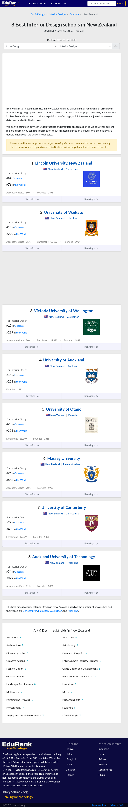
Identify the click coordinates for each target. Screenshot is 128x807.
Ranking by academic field (61, 39)
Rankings (91, 199)
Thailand (103, 764)
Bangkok (71, 759)
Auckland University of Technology (61, 556)
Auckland (73, 610)
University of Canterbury (61, 507)
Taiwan (103, 759)
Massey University (61, 458)
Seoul (69, 764)
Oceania (74, 14)
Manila (70, 774)
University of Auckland (61, 360)
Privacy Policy (118, 805)
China (102, 774)
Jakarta (70, 769)
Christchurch (30, 610)
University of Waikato (61, 212)
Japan (102, 754)
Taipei (69, 754)
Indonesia (104, 748)
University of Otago (61, 409)
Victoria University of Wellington (61, 310)
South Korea (105, 769)
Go (116, 46)
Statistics (32, 199)
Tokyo (70, 748)
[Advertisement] (30, 81)
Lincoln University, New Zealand (61, 163)
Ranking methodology (17, 797)
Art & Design (38, 14)
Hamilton (43, 610)
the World (20, 184)
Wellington (56, 610)
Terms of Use (99, 805)
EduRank (79, 30)
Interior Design (57, 14)
